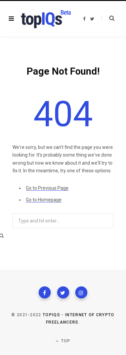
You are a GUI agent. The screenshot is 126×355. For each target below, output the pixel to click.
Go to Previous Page (47, 188)
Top (62, 341)
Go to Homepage (43, 199)
